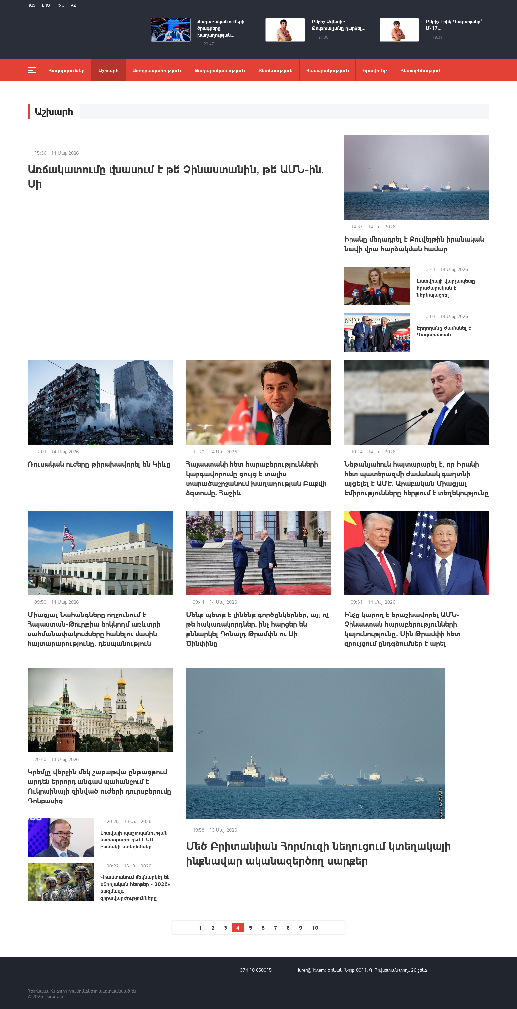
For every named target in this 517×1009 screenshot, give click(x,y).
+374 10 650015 (255, 970)
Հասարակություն (327, 70)
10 (315, 927)
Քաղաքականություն (220, 70)
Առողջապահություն (156, 70)
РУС (60, 5)
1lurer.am (53, 996)
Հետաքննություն (421, 70)
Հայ (31, 5)
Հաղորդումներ (67, 70)
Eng (46, 5)
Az (73, 5)
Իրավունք (374, 70)
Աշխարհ (108, 70)
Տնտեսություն (275, 70)
